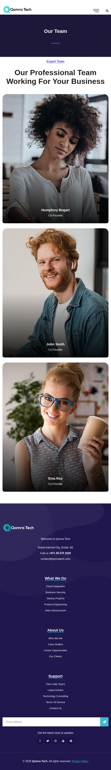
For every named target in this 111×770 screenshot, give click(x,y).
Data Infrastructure (55, 610)
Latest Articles (55, 690)
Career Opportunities (55, 650)
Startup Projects (55, 598)
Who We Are (56, 638)
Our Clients (55, 656)
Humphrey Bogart (55, 210)
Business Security (55, 592)
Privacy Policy (80, 761)
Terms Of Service (55, 702)
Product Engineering (55, 604)
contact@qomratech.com (55, 558)
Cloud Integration (55, 586)
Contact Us (55, 708)
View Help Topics (55, 684)
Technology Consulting (55, 696)
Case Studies (55, 644)
